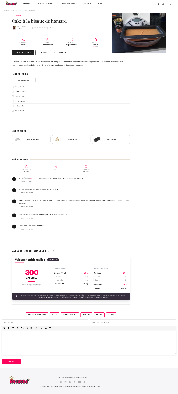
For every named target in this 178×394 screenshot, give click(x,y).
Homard (86, 315)
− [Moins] (14, 80)
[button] (4, 328)
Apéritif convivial (37, 315)
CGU (60, 387)
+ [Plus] (33, 80)
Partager (60, 52)
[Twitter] (61, 382)
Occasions (88, 4)
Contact (98, 387)
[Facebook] (57, 382)
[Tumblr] (75, 382)
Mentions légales (52, 387)
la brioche (34, 178)
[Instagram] (65, 382)
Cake (54, 315)
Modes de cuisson (70, 4)
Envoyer (12, 361)
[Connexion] (171, 4)
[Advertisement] (150, 93)
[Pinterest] (70, 382)
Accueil (6, 10)
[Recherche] (163, 4)
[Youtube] (79, 382)
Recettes (28, 4)
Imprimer (43, 52)
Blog (101, 4)
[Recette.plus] (12, 4)
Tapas (111, 315)
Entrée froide (70, 315)
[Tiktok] (84, 382)
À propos (43, 387)
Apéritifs (14, 10)
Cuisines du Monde (47, 4)
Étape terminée (26, 182)
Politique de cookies (88, 387)
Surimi (99, 315)
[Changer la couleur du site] (158, 4)
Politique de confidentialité (72, 387)
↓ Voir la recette (23, 52)
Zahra (19, 29)
